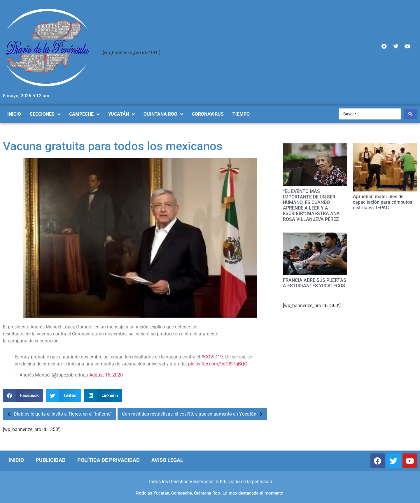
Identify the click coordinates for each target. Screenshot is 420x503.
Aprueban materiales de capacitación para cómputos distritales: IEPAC (382, 202)
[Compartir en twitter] (64, 395)
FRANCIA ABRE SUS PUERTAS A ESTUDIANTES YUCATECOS (314, 283)
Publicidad (51, 460)
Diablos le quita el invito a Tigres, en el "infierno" (58, 414)
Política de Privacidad (108, 460)
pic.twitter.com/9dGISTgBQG (217, 364)
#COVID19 (212, 357)
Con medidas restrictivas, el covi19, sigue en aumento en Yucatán (194, 414)
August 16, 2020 (106, 375)
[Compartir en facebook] (23, 395)
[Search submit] (410, 114)
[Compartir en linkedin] (103, 395)
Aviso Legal (167, 460)
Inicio (16, 460)
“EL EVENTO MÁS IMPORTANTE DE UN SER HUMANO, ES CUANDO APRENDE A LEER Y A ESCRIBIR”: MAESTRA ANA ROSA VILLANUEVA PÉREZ (311, 205)
